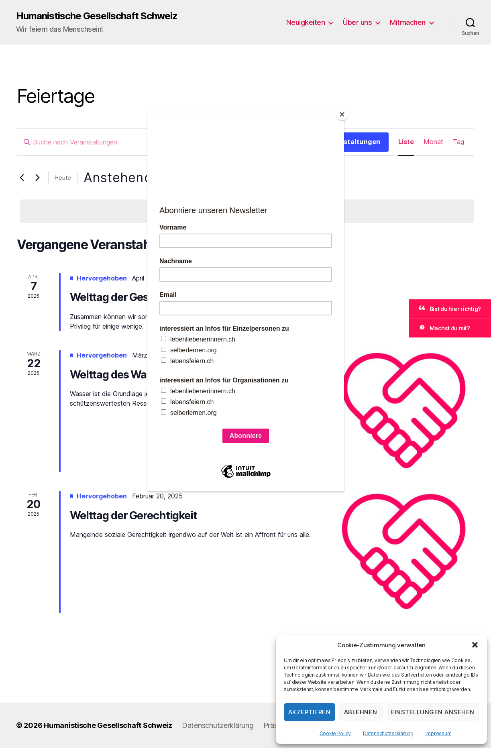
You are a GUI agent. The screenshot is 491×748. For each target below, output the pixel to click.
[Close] (342, 114)
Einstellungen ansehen (433, 712)
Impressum (439, 733)
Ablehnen (360, 712)
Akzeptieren (309, 712)
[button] (475, 645)
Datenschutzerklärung (388, 733)
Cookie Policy (335, 733)
